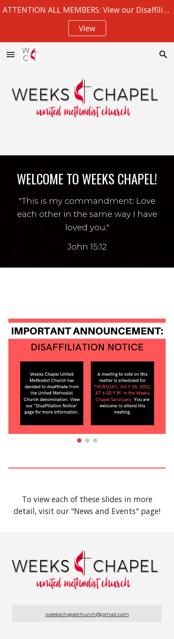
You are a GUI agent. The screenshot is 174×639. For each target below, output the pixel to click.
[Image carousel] (86, 381)
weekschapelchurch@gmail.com (87, 614)
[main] (86, 211)
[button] (10, 54)
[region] (87, 21)
